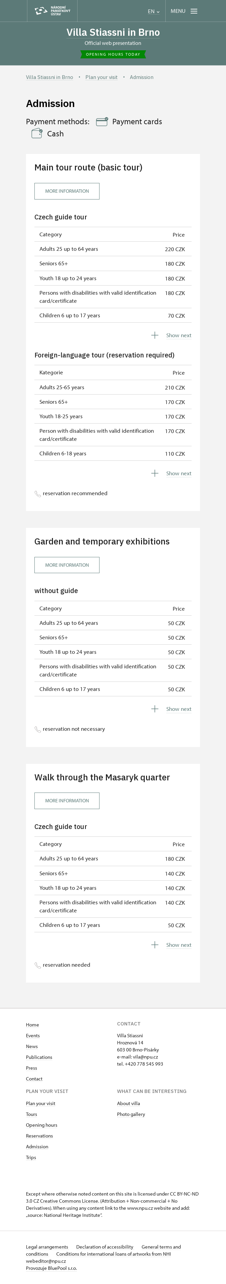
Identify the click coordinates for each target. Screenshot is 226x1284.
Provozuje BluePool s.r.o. (51, 1268)
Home (32, 1025)
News (32, 1046)
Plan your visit (40, 1103)
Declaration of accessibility (106, 1247)
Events (33, 1036)
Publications (39, 1057)
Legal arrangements (47, 1247)
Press (31, 1068)
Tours (31, 1114)
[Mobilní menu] (184, 11)
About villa (128, 1103)
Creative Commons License (69, 1201)
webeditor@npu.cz (46, 1261)
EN (154, 11)
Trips (31, 1157)
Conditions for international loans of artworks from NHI (114, 1254)
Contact (34, 1079)
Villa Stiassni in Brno (113, 32)
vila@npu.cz (145, 1057)
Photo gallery (131, 1114)
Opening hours (41, 1125)
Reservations (39, 1136)
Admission (37, 1147)
